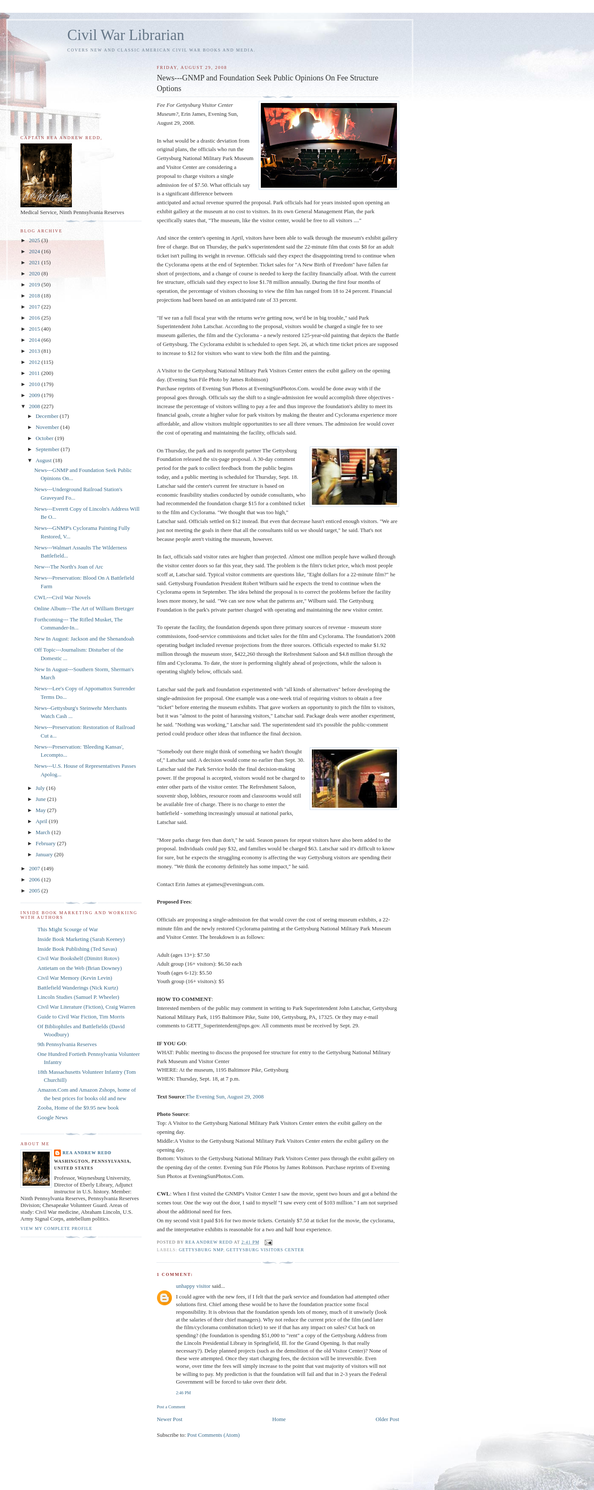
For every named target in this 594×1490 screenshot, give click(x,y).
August (44, 460)
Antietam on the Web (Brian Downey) (79, 968)
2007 (35, 868)
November (48, 427)
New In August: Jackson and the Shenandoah (84, 638)
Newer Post (169, 1419)
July (41, 788)
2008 (35, 406)
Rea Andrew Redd (87, 1152)
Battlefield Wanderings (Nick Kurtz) (77, 987)
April (42, 821)
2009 (35, 395)
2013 (35, 351)
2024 (35, 251)
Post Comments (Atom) (213, 1435)
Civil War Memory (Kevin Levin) (74, 978)
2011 (35, 373)
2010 (35, 384)
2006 (35, 879)
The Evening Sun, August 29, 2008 (224, 1096)
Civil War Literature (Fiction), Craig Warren (86, 1007)
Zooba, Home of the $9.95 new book (78, 1107)
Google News (52, 1117)
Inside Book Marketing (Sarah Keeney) (81, 939)
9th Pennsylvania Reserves (67, 1044)
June (41, 799)
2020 (35, 273)
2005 (35, 890)
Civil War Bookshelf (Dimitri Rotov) (78, 958)
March (43, 832)
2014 (35, 340)
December (48, 416)
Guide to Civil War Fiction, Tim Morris (81, 1016)
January (45, 854)
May (41, 810)
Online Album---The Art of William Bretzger (84, 608)
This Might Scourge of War (67, 929)
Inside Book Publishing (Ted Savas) (77, 949)
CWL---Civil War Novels (62, 597)
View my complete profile (56, 1228)
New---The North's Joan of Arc (68, 566)
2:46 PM (183, 1392)
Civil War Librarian (125, 35)
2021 (35, 262)
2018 (35, 295)
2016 (35, 318)
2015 (35, 329)
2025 (35, 240)
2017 (35, 306)
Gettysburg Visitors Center (265, 1249)
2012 (35, 362)
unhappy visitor (193, 1286)
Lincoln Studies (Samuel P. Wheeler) (78, 997)
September (48, 449)
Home (279, 1419)
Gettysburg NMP (201, 1249)
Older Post (387, 1419)
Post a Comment (171, 1406)
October (45, 438)
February (46, 843)
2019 (35, 284)
